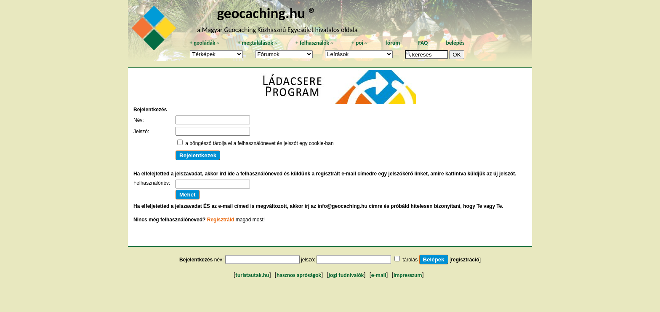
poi (359, 42)
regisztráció (465, 260)
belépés (455, 42)
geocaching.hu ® (266, 13)
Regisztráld (220, 220)
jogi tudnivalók (346, 275)
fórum (393, 42)
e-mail (378, 275)
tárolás (410, 260)
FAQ (423, 42)
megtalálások (257, 42)
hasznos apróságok (299, 275)
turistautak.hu (252, 275)
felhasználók (314, 42)
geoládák (204, 42)
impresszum (408, 275)
